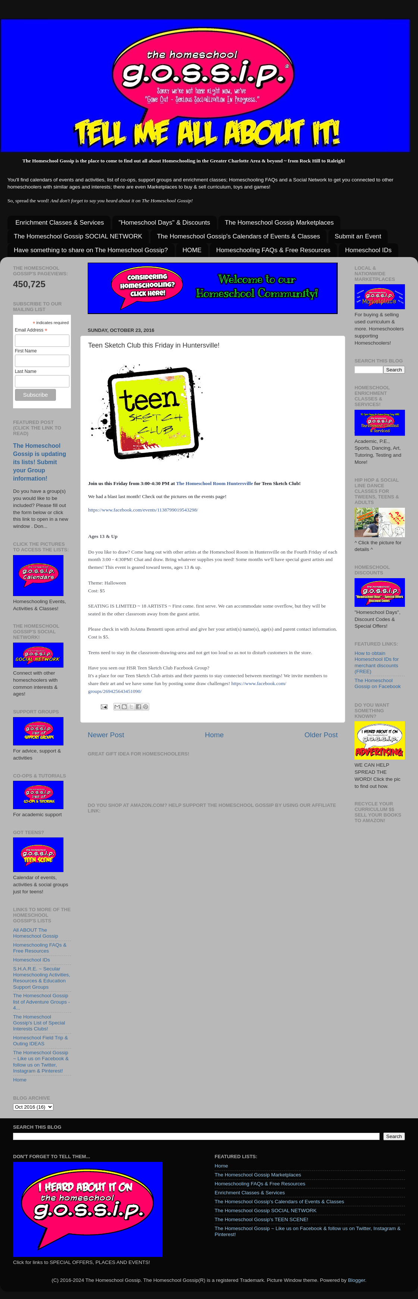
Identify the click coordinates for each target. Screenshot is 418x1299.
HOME (192, 250)
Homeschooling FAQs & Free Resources (273, 250)
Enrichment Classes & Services (59, 222)
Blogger (356, 1280)
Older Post (321, 735)
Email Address (31, 330)
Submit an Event (358, 236)
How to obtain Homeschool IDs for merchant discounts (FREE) (377, 662)
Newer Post (106, 735)
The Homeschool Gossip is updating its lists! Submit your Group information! (39, 462)
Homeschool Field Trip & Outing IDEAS (40, 1040)
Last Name (26, 371)
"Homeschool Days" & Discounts (164, 222)
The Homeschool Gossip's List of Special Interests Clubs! (39, 1023)
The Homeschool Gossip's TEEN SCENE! (261, 1219)
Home (214, 735)
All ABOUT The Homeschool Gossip (35, 933)
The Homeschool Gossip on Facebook (378, 683)
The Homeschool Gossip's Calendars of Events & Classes (238, 236)
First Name (26, 351)
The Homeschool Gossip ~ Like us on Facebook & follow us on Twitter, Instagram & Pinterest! (41, 1062)
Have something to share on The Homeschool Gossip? (91, 250)
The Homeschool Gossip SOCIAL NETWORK (78, 236)
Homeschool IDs (368, 250)
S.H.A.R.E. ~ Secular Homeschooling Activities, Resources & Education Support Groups (41, 978)
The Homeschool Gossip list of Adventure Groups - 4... (41, 1001)
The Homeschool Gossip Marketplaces (279, 222)
